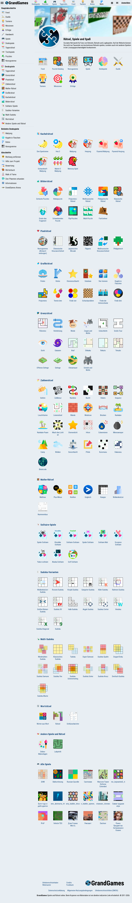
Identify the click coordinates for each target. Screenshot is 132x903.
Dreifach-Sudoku (118, 671)
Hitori (88, 427)
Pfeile (88, 446)
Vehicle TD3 (58, 817)
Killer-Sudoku (103, 584)
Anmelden (125, 3)
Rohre (6, 142)
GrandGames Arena (11, 187)
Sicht (42, 345)
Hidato (103, 392)
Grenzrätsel (8, 75)
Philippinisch (118, 243)
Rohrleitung (58, 325)
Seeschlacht (73, 446)
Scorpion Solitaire (118, 538)
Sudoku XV (58, 604)
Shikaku (88, 345)
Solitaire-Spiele (10, 106)
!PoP (42, 817)
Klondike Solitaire (58, 538)
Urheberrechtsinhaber (50, 882)
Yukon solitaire (42, 556)
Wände (73, 409)
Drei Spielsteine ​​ (43, 146)
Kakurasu (118, 446)
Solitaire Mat (103, 536)
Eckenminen (103, 427)
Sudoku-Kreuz (103, 671)
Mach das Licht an (58, 428)
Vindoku (118, 604)
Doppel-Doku (118, 651)
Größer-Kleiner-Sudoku (42, 605)
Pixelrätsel (8, 80)
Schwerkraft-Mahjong (43, 164)
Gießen (42, 392)
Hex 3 (58, 146)
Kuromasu (103, 446)
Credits (69, 882)
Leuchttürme (43, 409)
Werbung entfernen (11, 157)
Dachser (103, 817)
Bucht (88, 392)
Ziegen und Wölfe (88, 326)
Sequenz (118, 392)
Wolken (58, 446)
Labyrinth (58, 746)
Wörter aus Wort (43, 718)
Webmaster (46, 885)
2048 (42, 776)
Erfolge (6, 30)
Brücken (103, 409)
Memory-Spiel (73, 163)
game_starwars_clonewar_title (103, 798)
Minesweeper (118, 427)
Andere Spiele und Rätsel (14, 123)
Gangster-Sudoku (88, 584)
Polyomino (42, 295)
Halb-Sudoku (73, 604)
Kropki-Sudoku (73, 584)
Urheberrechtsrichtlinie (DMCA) (106, 890)
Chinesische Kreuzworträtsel (58, 244)
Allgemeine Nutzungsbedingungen (80, 890)
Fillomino (42, 325)
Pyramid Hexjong (118, 146)
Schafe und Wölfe (88, 363)
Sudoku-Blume (42, 690)
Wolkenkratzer (118, 491)
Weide (73, 325)
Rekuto (103, 345)
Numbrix (73, 392)
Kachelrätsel (8, 97)
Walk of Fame (9, 174)
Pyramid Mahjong (103, 146)
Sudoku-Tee (58, 671)
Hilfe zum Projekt (11, 161)
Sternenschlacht (73, 275)
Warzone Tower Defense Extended (103, 779)
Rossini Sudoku (58, 584)
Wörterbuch (8, 170)
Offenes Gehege (43, 362)
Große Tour (118, 325)
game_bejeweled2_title (118, 776)
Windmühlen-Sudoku (43, 652)
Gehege (58, 362)
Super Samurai (88, 651)
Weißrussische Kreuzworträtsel (103, 244)
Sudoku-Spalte (103, 651)
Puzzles (7, 56)
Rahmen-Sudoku (118, 584)
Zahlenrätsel (8, 84)
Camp (42, 446)
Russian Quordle (73, 776)
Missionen (7, 25)
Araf (73, 345)
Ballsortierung (58, 776)
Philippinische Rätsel (103, 194)
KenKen (73, 491)
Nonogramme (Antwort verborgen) (43, 245)
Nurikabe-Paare (42, 427)
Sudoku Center (103, 604)
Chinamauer (73, 362)
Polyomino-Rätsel (73, 194)
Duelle (6, 17)
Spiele (6, 39)
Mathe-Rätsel (9, 88)
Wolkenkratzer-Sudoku (42, 585)
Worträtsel (8, 119)
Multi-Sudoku (9, 115)
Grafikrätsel (8, 93)
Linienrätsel (58, 409)
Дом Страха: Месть (73, 819)
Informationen (9, 183)
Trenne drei (58, 295)
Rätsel (58, 718)
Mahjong (7, 133)
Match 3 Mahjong (58, 164)
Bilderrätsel (8, 101)
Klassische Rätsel (118, 194)
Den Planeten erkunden (13, 179)
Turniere (7, 21)
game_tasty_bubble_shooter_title (73, 798)
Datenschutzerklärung (56, 890)
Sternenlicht (73, 427)
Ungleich (88, 491)
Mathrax (42, 491)
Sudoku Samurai (43, 671)
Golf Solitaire (73, 556)
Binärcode (42, 464)
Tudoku (73, 651)
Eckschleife (103, 325)
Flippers (88, 243)
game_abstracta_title (58, 798)
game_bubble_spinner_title (88, 798)
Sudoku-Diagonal (42, 623)
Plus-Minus (58, 491)
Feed (6, 12)
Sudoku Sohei (88, 671)
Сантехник (88, 776)
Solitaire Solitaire (73, 536)
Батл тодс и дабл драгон (43, 799)
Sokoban (88, 275)
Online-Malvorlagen (42, 747)
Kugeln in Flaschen (11, 138)
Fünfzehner (103, 213)
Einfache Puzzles (42, 193)
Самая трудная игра (118, 799)
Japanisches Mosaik (73, 244)
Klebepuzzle (58, 193)
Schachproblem (88, 295)
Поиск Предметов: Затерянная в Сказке (118, 821)
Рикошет (88, 817)
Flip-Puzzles (73, 213)
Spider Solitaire (42, 536)
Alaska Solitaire (58, 556)
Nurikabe (118, 409)
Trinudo (118, 345)
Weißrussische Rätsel (87, 194)
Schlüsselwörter (73, 718)
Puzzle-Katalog (58, 63)
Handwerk (8, 34)
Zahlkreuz (58, 392)
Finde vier (73, 295)
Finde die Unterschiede (103, 296)
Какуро (103, 491)
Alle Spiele (44, 764)
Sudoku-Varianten (10, 110)
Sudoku (58, 623)
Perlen (42, 275)
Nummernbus (43, 509)
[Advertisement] (83, 111)
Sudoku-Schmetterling (73, 672)
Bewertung (8, 165)
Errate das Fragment (42, 214)
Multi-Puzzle (88, 213)
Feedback (69, 885)
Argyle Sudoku (88, 604)
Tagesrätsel (8, 47)
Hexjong (88, 146)
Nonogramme (9, 61)
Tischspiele (8, 52)
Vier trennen (103, 275)
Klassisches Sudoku (58, 652)
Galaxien (58, 345)
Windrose (88, 409)
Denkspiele (8, 43)
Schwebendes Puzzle (58, 214)
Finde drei (118, 295)
